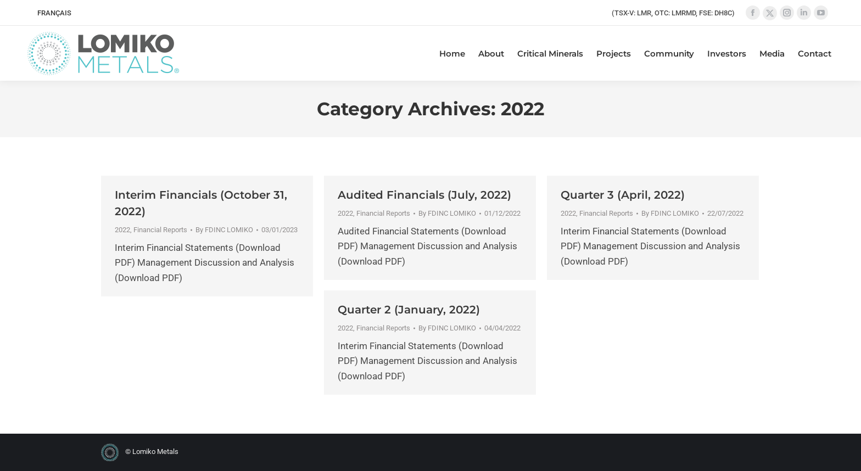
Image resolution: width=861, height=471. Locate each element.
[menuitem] (54, 13)
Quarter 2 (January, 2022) (409, 309)
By (224, 230)
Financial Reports (160, 230)
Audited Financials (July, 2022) (424, 194)
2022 (122, 230)
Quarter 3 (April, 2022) (623, 194)
